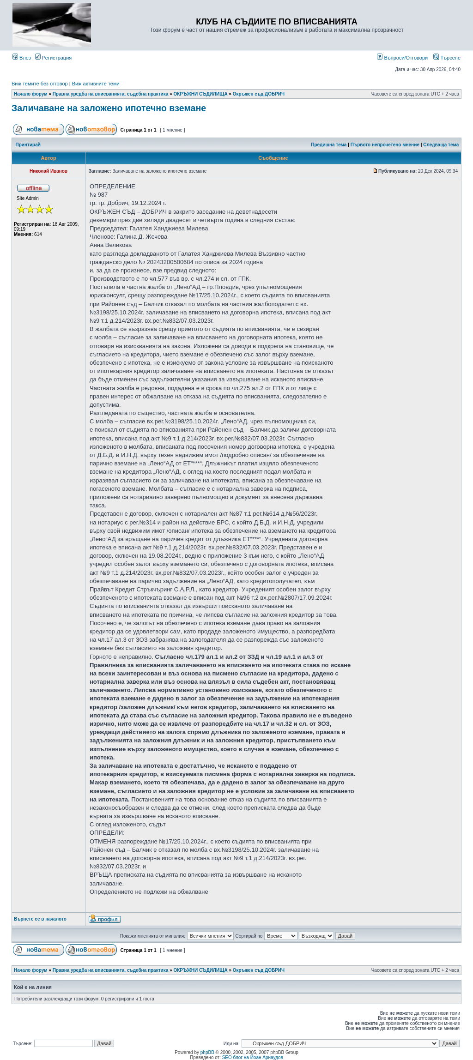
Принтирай (28, 144)
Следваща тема (441, 144)
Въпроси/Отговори (402, 57)
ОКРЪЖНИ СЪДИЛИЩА (200, 93)
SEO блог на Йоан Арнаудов (252, 1057)
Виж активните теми (96, 83)
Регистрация (53, 57)
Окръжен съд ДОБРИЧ (259, 93)
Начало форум (31, 93)
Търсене (447, 57)
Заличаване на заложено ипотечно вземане (109, 108)
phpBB (207, 1052)
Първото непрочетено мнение (385, 144)
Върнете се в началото (40, 918)
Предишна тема (328, 144)
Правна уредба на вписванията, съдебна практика (111, 93)
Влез (21, 57)
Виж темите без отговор (40, 83)
